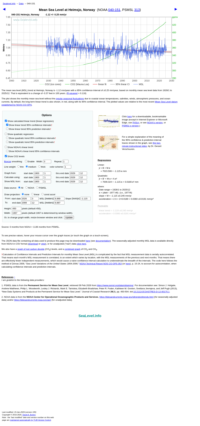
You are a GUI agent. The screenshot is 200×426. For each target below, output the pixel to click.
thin (20, 167)
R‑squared (72, 93)
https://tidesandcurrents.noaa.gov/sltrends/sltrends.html (126, 297)
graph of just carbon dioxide (31, 249)
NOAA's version (155, 122)
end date (21, 202)
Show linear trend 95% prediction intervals (28, 129)
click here (81, 244)
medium (31, 167)
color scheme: (60, 167)
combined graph (72, 249)
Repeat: (61, 161)
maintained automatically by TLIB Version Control (30, 420)
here (129, 116)
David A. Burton (29, 415)
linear (35, 194)
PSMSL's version (130, 126)
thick (42, 167)
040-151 (114, 10)
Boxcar (7, 161)
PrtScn (136, 122)
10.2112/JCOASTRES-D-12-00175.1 (151, 291)
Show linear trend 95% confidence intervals (28, 125)
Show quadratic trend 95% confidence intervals (31, 138)
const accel (48, 194)
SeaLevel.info (90, 316)
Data (21, 3)
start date (33, 173)
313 (137, 10)
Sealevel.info (9, 3)
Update (69, 217)
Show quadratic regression (19, 134)
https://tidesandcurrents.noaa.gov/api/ (32, 300)
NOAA (29, 188)
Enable (30, 161)
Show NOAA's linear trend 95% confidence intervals (32, 151)
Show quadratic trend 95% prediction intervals (30, 142)
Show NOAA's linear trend (19, 147)
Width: (43, 161)
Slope (78, 198)
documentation (103, 241)
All (20, 188)
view (43, 244)
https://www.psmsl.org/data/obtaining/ (115, 285)
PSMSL (41, 188)
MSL (52, 198)
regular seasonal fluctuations (70, 98)
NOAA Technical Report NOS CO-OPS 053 (101, 263)
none (24, 194)
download (33, 244)
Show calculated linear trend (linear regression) (29, 121)
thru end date (67, 173)
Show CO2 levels (14, 156)
